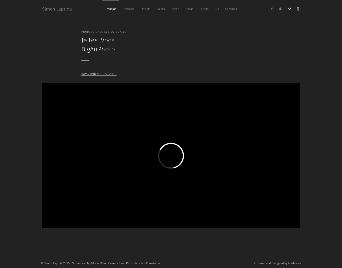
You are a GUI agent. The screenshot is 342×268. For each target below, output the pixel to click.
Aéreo (175, 9)
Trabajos (111, 9)
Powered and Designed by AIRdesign (277, 263)
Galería (161, 9)
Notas (189, 9)
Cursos (204, 9)
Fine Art (145, 9)
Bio (217, 9)
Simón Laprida (57, 9)
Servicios (128, 9)
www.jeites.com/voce (99, 73)
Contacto (231, 9)
